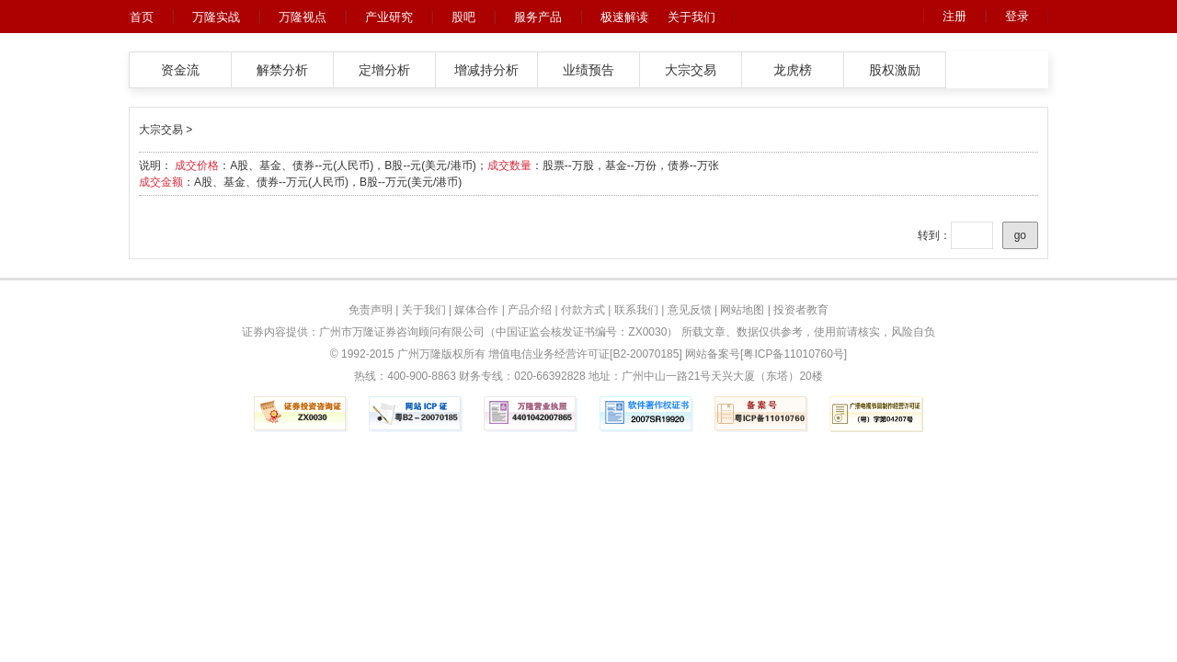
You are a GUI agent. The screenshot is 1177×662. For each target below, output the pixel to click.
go (1020, 235)
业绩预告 (588, 70)
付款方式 (583, 309)
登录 (1017, 16)
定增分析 (384, 70)
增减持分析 (486, 70)
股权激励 (894, 70)
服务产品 (538, 17)
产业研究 (389, 17)
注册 (954, 16)
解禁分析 (282, 70)
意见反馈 (690, 309)
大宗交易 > (165, 129)
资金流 (180, 70)
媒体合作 (476, 309)
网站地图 (742, 309)
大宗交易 (690, 70)
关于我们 (691, 17)
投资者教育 (800, 309)
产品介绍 (530, 309)
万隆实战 (216, 17)
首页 (142, 17)
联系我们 (636, 309)
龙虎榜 (792, 70)
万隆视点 (302, 17)
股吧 (463, 17)
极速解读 (624, 17)
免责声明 (371, 309)
